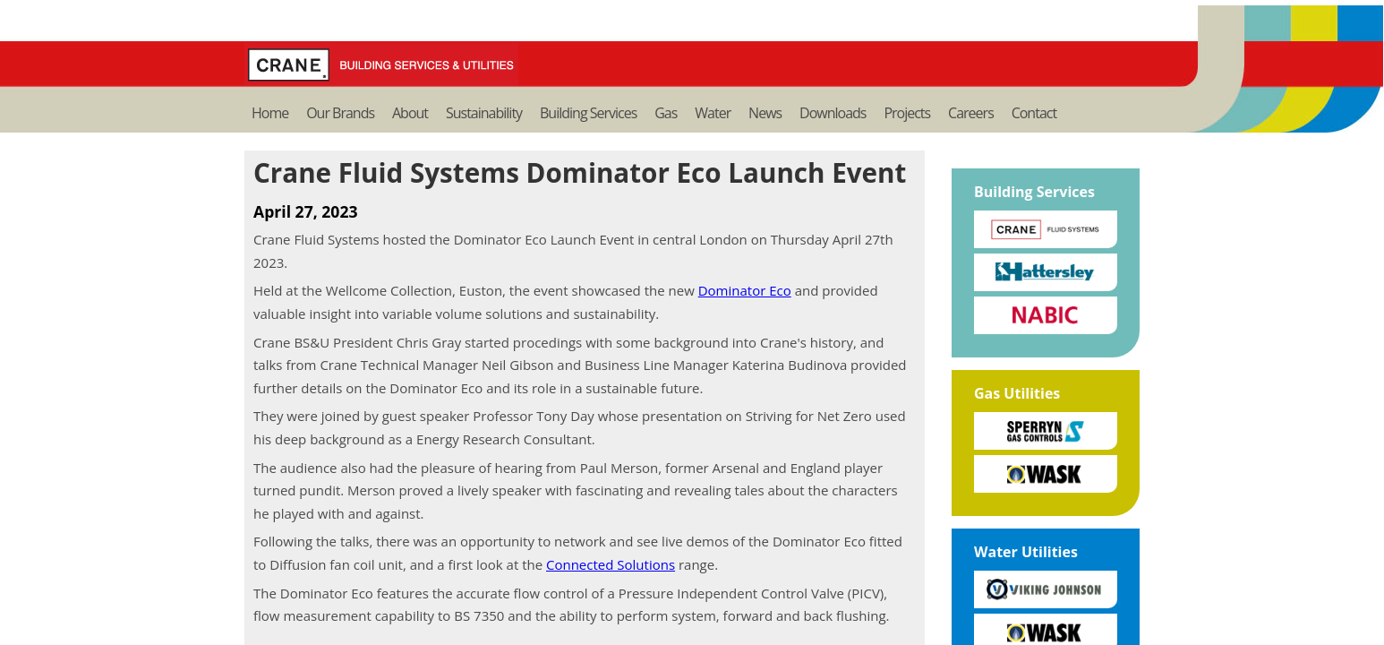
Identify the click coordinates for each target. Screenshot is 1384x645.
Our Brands (340, 113)
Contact (1034, 113)
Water (712, 113)
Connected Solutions (610, 564)
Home (270, 113)
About (410, 113)
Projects (907, 113)
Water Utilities (1026, 552)
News (765, 113)
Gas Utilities (1017, 393)
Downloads (832, 113)
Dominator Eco (744, 290)
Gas (665, 113)
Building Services (588, 113)
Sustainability (484, 113)
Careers (971, 113)
